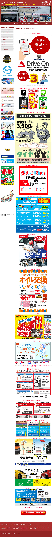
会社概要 (46, 23)
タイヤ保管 (36, 23)
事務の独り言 (4, 42)
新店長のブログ (4, 39)
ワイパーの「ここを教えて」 (7, 34)
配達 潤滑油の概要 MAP (6, 49)
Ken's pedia (3, 44)
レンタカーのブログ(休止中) (6, 37)
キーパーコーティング (26, 23)
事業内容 (3, 47)
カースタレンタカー (9, 524)
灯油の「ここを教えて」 (6, 32)
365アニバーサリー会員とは (6, 527)
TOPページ (16, 23)
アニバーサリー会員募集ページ (7, 29)
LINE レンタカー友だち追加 (31, 528)
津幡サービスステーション (9, 533)
